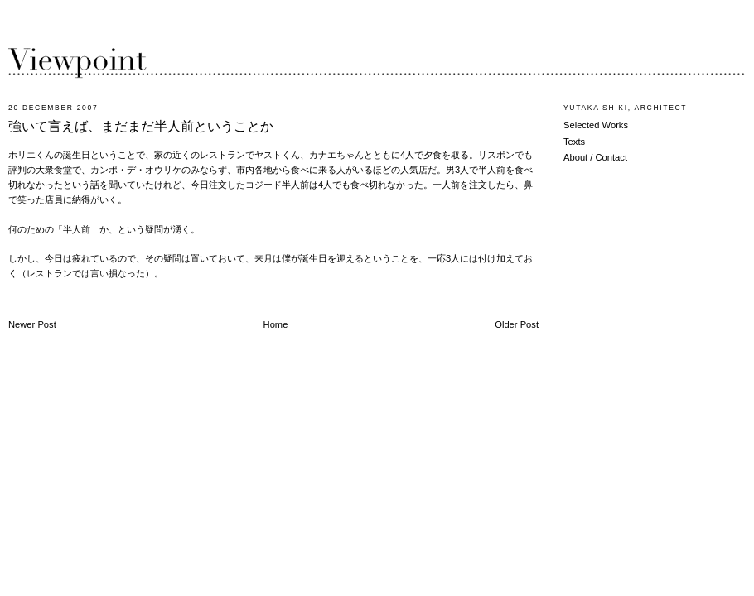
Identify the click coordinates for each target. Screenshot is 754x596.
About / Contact (595, 157)
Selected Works (595, 125)
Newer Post (32, 324)
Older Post (517, 324)
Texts (574, 142)
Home (275, 324)
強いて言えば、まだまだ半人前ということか (140, 126)
